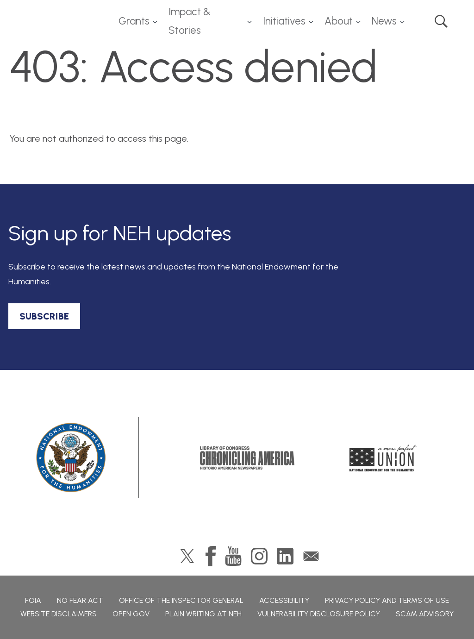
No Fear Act (80, 600)
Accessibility (284, 600)
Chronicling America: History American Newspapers (247, 458)
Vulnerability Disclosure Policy (318, 613)
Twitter (187, 556)
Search (441, 21)
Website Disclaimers (58, 613)
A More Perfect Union (383, 458)
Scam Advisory (425, 613)
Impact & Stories (189, 21)
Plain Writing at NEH (203, 613)
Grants (134, 21)
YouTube (233, 556)
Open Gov (131, 613)
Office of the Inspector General (181, 600)
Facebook (211, 556)
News (384, 21)
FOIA (33, 600)
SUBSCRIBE (44, 316)
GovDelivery (311, 556)
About (338, 21)
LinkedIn (285, 556)
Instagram (259, 556)
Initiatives (284, 21)
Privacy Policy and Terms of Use (387, 600)
